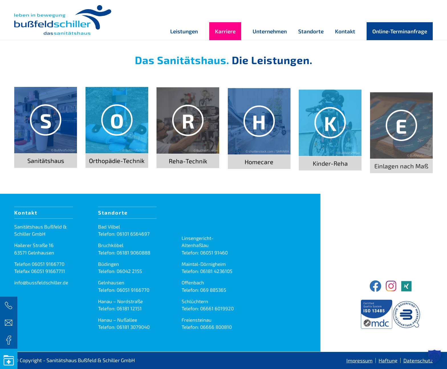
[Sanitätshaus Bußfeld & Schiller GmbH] (62, 20)
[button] (434, 356)
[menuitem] (184, 20)
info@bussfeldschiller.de (41, 282)
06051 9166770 (48, 264)
